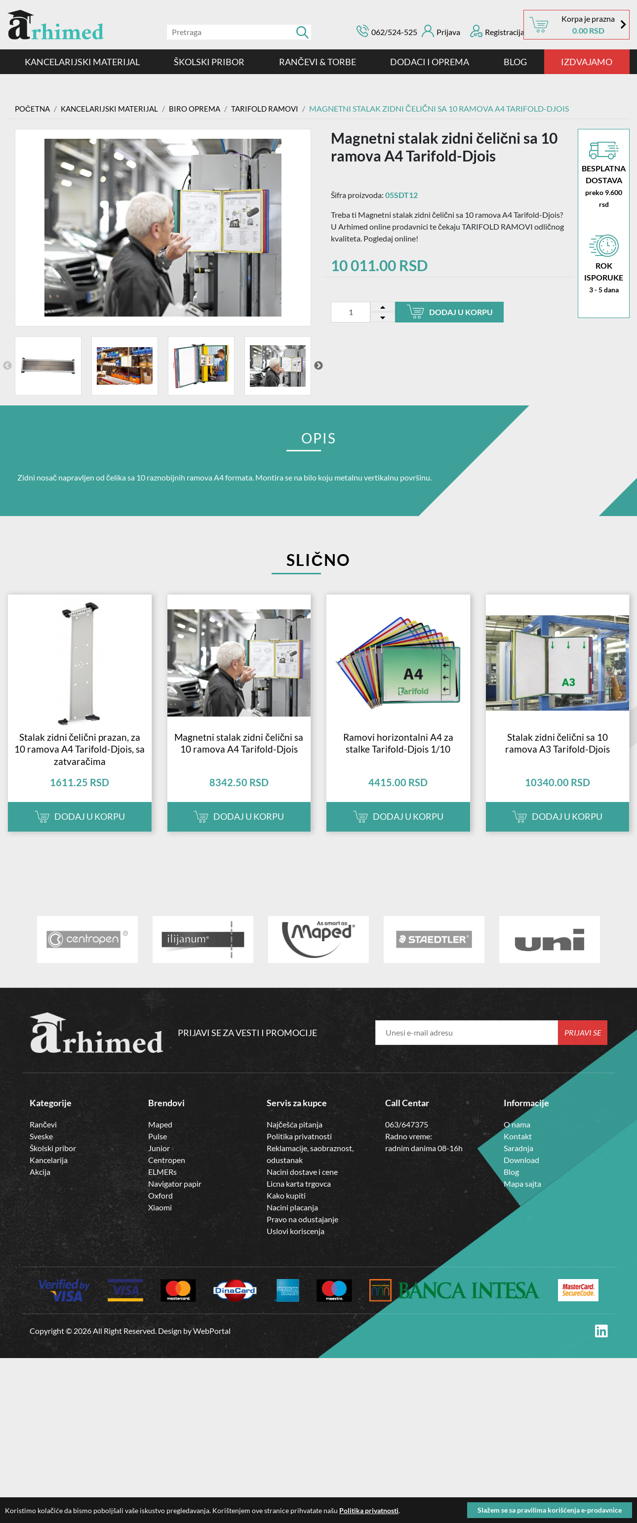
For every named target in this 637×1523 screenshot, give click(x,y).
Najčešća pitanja (294, 1136)
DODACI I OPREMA (429, 61)
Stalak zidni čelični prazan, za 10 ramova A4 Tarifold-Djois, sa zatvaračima (79, 761)
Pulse (157, 1148)
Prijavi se (582, 1044)
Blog (515, 61)
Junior (159, 1160)
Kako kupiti (286, 1207)
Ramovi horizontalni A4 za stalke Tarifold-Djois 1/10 (398, 755)
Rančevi (43, 1136)
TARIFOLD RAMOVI (276, 108)
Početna (33, 108)
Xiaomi (160, 1219)
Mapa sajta (522, 1196)
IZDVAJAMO (586, 61)
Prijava (441, 31)
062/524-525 (394, 32)
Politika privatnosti (299, 1148)
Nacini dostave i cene (302, 1184)
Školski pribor (53, 1160)
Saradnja (518, 1160)
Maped (160, 1136)
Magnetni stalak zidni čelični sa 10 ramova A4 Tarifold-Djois (238, 755)
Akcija (40, 1184)
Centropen (166, 1172)
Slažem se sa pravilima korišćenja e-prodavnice (550, 1510)
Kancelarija (49, 1172)
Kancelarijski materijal (82, 61)
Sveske (41, 1148)
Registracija (497, 31)
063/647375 (406, 1136)
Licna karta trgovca (299, 1196)
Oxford (160, 1207)
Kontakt (518, 1148)
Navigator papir (174, 1196)
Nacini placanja (292, 1219)
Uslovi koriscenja (295, 1243)
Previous (7, 366)
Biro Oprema (203, 108)
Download (521, 1172)
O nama (517, 1136)
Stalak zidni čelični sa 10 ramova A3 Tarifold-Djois (557, 755)
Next (318, 366)
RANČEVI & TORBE (317, 61)
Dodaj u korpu (449, 312)
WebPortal (212, 1343)
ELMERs (162, 1184)
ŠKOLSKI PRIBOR (209, 61)
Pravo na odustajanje (302, 1231)
